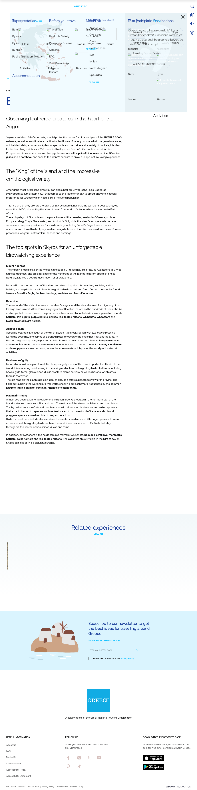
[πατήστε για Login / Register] (165, 6)
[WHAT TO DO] (80, 6)
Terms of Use (62, 787)
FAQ (8, 751)
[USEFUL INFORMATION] (104, 6)
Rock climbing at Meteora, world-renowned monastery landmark (27, 576)
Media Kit (11, 757)
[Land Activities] (52, 78)
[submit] (137, 650)
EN (181, 6)
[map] (192, 15)
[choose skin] (192, 24)
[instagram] (79, 757)
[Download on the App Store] (153, 758)
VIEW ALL (98, 534)
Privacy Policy (127, 658)
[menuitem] (61, 6)
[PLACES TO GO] (61, 6)
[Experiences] (25, 78)
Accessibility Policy (16, 769)
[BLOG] (136, 6)
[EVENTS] (124, 6)
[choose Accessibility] (192, 33)
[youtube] (99, 757)
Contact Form (13, 763)
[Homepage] (12, 78)
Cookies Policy (76, 787)
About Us (11, 745)
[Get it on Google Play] (153, 767)
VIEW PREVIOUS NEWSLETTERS (104, 640)
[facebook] (68, 757)
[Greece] (25, 5)
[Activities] (38, 78)
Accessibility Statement (18, 776)
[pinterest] (68, 766)
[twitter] (89, 758)
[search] (192, 6)
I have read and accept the (111, 658)
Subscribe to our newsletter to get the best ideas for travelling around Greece (119, 628)
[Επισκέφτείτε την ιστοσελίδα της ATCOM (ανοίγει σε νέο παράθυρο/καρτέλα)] (178, 787)
